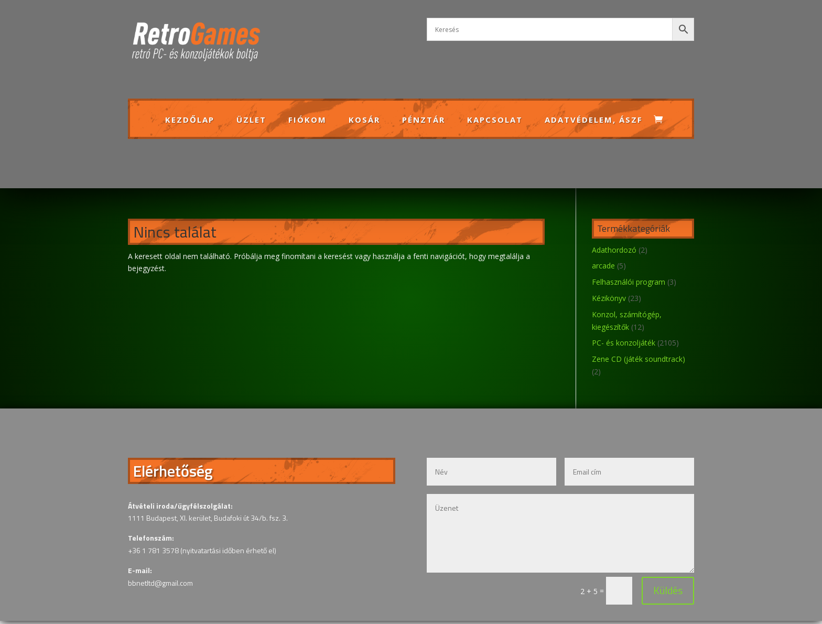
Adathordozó (614, 250)
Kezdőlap (189, 120)
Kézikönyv (609, 298)
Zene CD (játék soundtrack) (638, 359)
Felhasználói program (628, 282)
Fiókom (307, 120)
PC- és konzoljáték (623, 343)
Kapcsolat (495, 120)
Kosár (364, 120)
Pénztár (423, 120)
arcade (603, 266)
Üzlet (251, 120)
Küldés (624, 566)
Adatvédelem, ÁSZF (594, 120)
